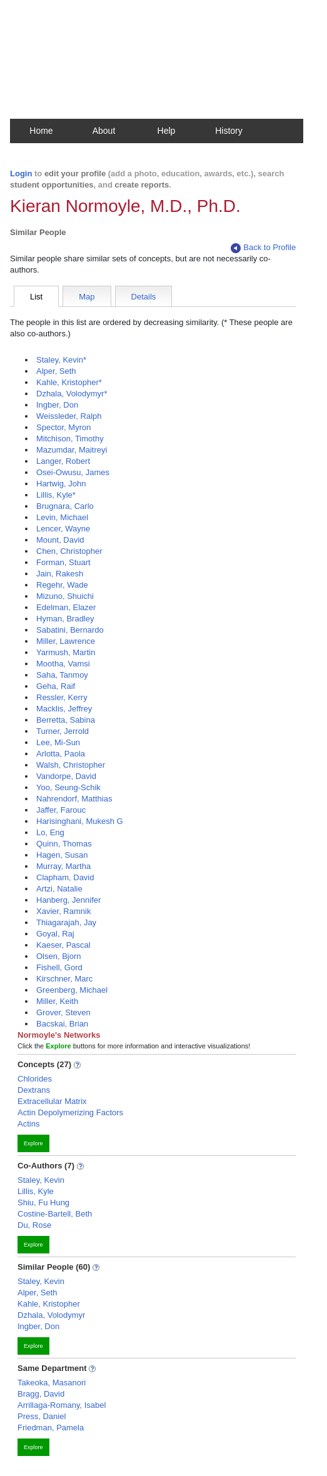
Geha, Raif (55, 686)
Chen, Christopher (69, 551)
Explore (33, 1143)
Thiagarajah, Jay (66, 922)
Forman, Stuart (63, 562)
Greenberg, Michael (72, 990)
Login (21, 173)
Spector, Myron (63, 427)
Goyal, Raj (55, 933)
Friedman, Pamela (51, 1427)
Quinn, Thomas (64, 843)
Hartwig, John (61, 483)
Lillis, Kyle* (56, 495)
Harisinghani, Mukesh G (79, 821)
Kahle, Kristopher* (69, 382)
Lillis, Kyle (36, 1191)
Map (86, 296)
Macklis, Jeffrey (64, 708)
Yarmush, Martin (65, 652)
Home (41, 131)
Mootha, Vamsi (63, 663)
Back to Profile (263, 248)
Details (143, 296)
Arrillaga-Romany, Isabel (62, 1405)
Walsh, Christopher (70, 765)
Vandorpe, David (66, 776)
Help (167, 131)
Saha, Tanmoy (62, 675)
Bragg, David (41, 1393)
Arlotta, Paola (60, 753)
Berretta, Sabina (65, 720)
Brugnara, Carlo (65, 506)
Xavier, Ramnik (63, 911)
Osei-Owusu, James (72, 472)
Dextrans (34, 1090)
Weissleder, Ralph (69, 416)
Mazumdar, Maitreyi (71, 449)
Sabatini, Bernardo (70, 630)
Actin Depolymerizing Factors (70, 1112)
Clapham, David (65, 877)
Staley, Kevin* (61, 359)
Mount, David (60, 540)
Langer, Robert (63, 461)
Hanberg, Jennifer (68, 900)
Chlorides (35, 1078)
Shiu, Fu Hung (43, 1202)
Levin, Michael (62, 517)
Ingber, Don (57, 404)
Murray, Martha (63, 866)
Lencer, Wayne (63, 528)
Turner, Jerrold (62, 731)
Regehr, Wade (62, 585)
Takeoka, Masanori (52, 1382)
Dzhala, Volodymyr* (71, 393)
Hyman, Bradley (65, 618)
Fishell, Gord (59, 967)
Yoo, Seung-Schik (68, 787)
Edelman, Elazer (66, 607)
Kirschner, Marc (64, 978)
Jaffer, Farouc (61, 810)
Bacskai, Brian (62, 1023)
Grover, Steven (63, 1012)
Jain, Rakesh (59, 573)
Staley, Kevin (41, 1180)
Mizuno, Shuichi (65, 596)
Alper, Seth (56, 371)
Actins (28, 1123)
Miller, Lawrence (65, 641)
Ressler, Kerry (62, 697)
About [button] (104, 131)
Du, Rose (34, 1225)
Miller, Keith (57, 1001)
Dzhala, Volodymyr (51, 1315)
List (36, 296)
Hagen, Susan (62, 855)
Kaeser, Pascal (63, 945)
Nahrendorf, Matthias (74, 798)
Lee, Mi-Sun (58, 742)
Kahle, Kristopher (49, 1303)
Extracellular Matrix (52, 1101)
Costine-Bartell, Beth (55, 1213)
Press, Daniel (42, 1416)
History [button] (229, 131)
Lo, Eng (50, 832)
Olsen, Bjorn (58, 956)
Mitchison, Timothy (70, 438)
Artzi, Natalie (59, 888)
